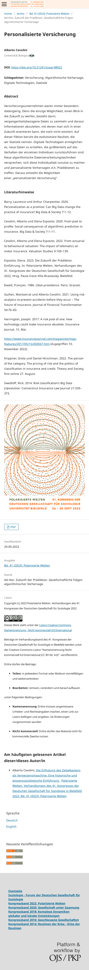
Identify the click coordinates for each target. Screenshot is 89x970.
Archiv (20, 13)
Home (8, 13)
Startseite (15, 891)
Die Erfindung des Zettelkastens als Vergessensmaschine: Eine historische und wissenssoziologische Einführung (46, 775)
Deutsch (12, 820)
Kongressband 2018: (23, 912)
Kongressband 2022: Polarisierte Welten (36, 903)
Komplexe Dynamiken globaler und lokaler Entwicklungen (38, 914)
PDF (13, 527)
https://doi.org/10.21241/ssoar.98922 (36, 67)
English (11, 826)
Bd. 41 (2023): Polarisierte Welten (49, 13)
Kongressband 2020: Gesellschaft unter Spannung (43, 907)
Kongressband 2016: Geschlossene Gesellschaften (43, 920)
